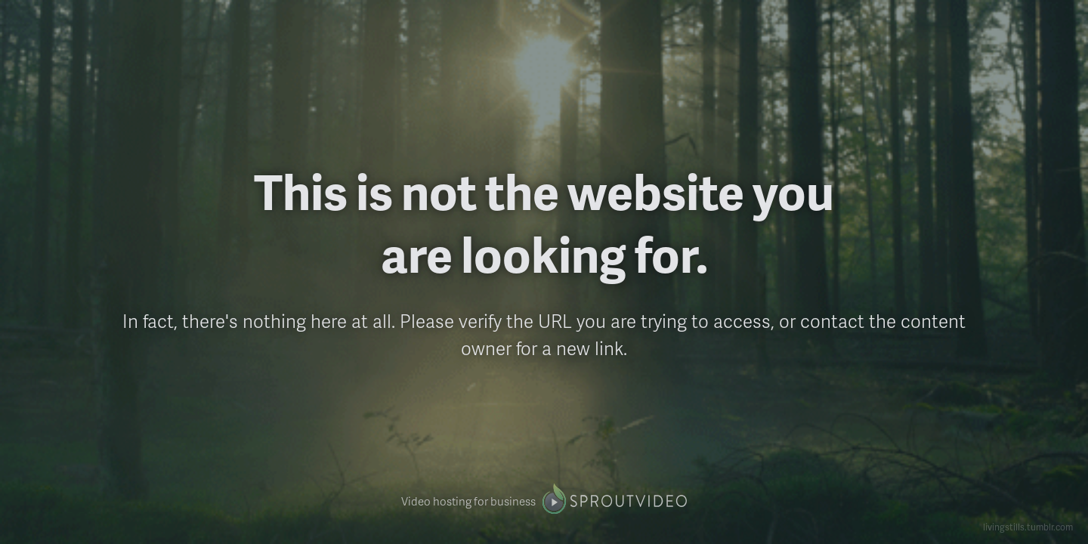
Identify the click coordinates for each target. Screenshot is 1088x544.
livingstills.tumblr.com (1028, 527)
